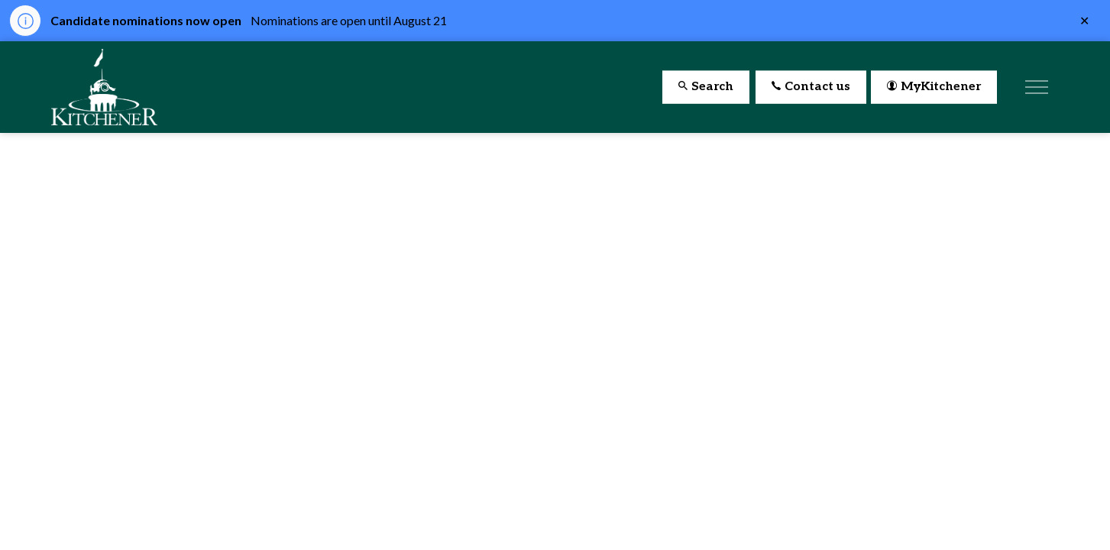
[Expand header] (1037, 87)
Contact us (811, 87)
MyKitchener (934, 87)
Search (706, 87)
